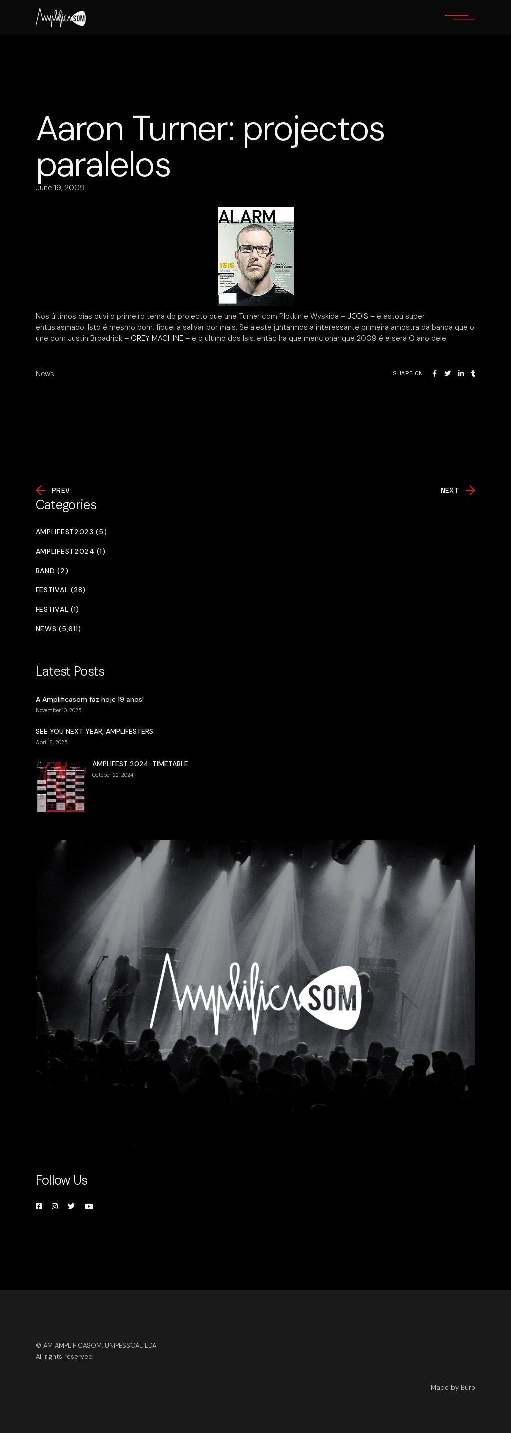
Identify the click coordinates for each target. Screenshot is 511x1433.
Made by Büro (453, 1387)
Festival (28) (61, 590)
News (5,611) (58, 629)
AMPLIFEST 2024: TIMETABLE (140, 763)
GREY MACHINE (157, 338)
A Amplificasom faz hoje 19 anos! (90, 699)
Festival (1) (57, 609)
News (45, 373)
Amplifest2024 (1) (71, 551)
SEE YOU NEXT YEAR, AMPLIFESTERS (94, 731)
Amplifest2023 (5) (71, 532)
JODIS (357, 316)
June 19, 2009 (60, 188)
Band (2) (52, 571)
